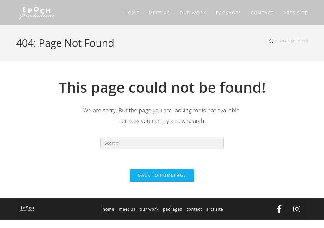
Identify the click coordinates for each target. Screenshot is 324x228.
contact (194, 209)
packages (172, 209)
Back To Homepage (162, 175)
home (109, 209)
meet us (127, 209)
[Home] (271, 41)
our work (149, 209)
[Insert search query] (162, 143)
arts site (214, 209)
